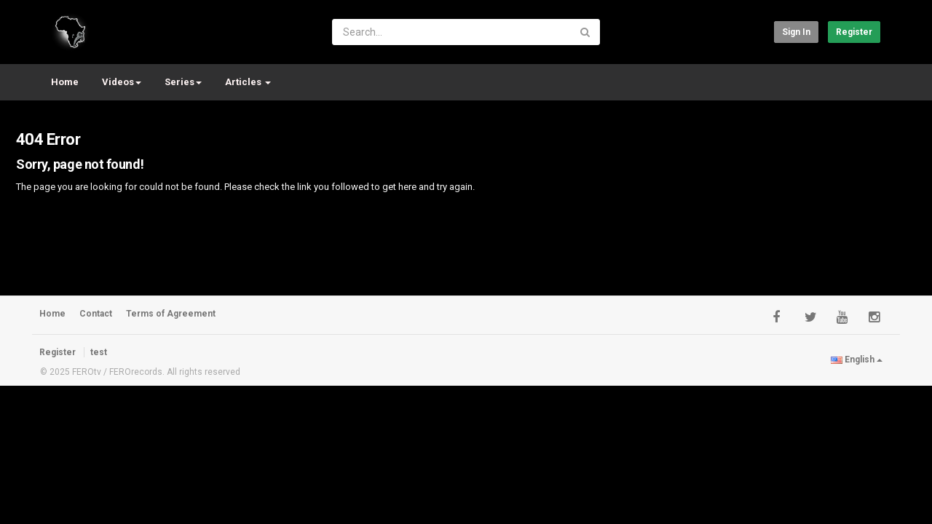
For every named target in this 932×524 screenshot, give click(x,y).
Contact (95, 314)
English (856, 359)
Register (854, 32)
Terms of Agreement (171, 314)
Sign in (796, 32)
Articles (248, 81)
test (98, 352)
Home (65, 81)
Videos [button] (121, 81)
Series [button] (183, 81)
